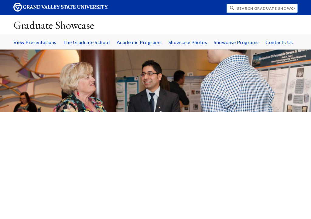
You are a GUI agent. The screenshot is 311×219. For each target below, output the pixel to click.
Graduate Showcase (53, 25)
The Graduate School (86, 42)
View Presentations (34, 42)
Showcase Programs (236, 42)
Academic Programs (139, 42)
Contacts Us (279, 42)
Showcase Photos (188, 42)
